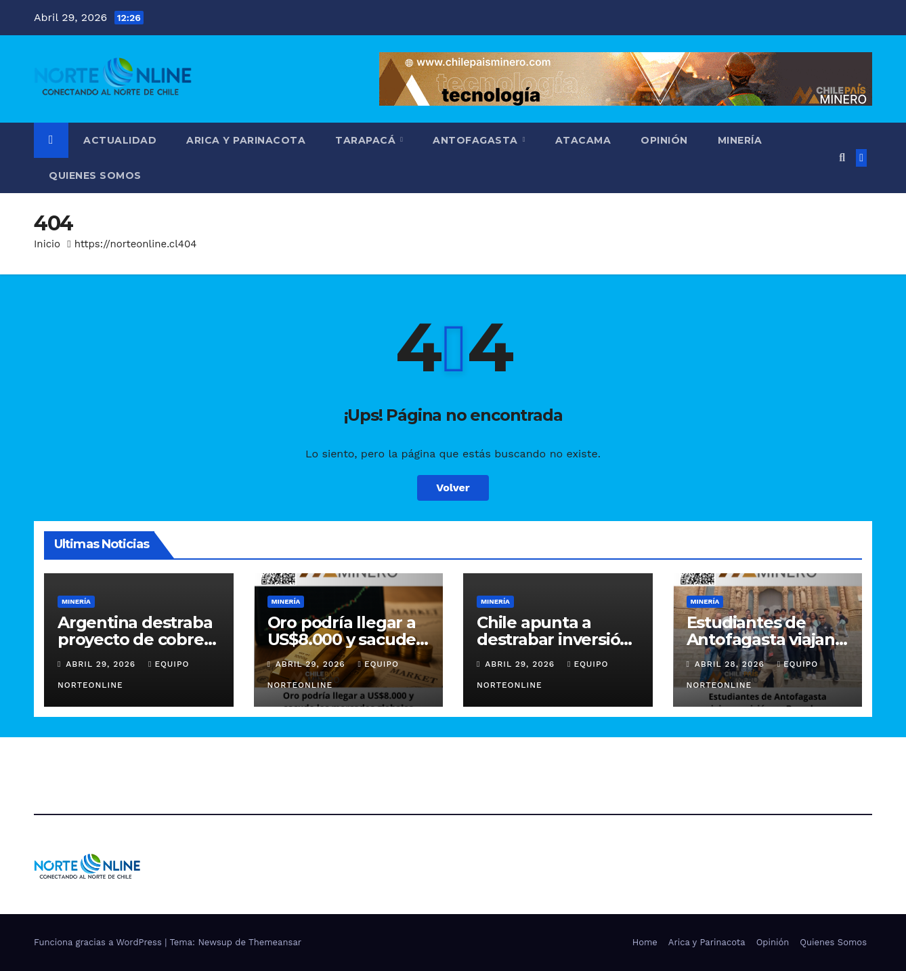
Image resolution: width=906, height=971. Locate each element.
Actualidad (119, 140)
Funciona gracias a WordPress (99, 942)
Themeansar (275, 942)
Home (644, 942)
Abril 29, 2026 (102, 664)
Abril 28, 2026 (731, 664)
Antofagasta (477, 140)
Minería (740, 140)
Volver (453, 487)
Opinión (664, 140)
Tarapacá (367, 140)
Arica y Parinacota (245, 140)
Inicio (47, 244)
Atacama (583, 140)
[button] (842, 157)
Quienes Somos (95, 175)
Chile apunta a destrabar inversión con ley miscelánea (553, 639)
